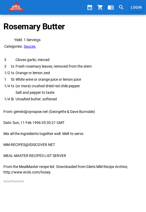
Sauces (30, 46)
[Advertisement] (72, 197)
